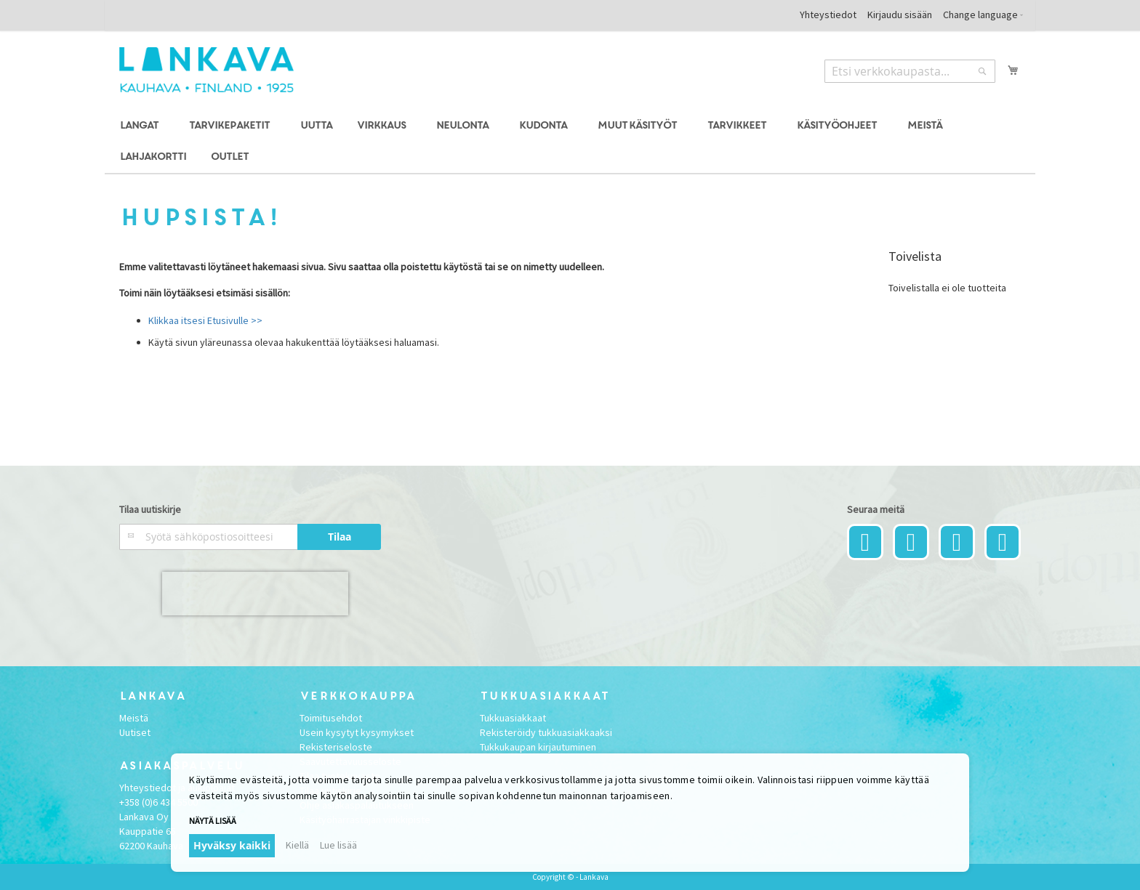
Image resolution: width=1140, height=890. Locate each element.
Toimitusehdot (331, 717)
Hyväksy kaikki (231, 845)
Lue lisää (338, 844)
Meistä (133, 717)
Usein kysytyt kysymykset (357, 732)
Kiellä (297, 844)
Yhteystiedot (828, 14)
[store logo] (206, 69)
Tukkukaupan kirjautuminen (538, 746)
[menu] (570, 141)
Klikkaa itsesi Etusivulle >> (205, 320)
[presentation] (255, 593)
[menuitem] (141, 126)
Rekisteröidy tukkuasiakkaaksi (546, 732)
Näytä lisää (212, 820)
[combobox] (909, 71)
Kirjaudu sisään (899, 14)
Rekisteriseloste (336, 746)
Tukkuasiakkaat (513, 717)
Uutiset (134, 732)
